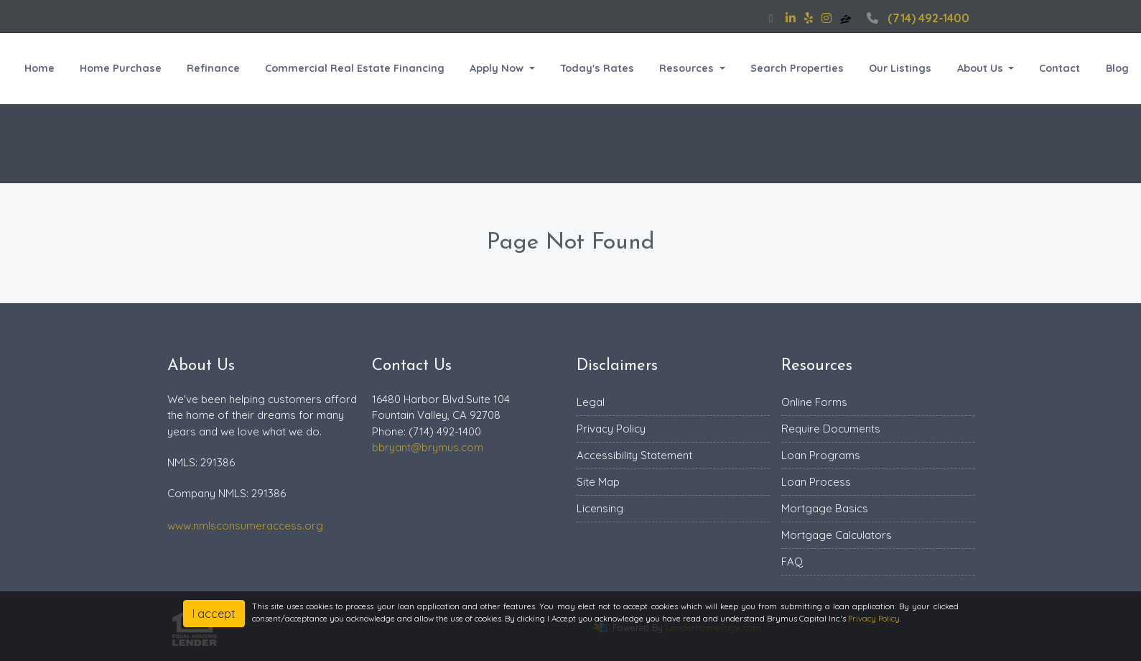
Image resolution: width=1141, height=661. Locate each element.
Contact (1059, 68)
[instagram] (826, 18)
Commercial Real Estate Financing (354, 68)
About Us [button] (981, 68)
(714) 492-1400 (916, 18)
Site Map (598, 482)
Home (39, 68)
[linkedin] (791, 18)
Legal (591, 402)
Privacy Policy (611, 428)
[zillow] (847, 18)
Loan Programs (820, 455)
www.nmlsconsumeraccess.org (245, 525)
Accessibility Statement (634, 455)
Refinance (213, 68)
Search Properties (797, 68)
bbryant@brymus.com (427, 447)
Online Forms (814, 402)
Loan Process (816, 482)
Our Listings (900, 68)
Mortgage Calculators (836, 535)
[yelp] (808, 18)
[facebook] (771, 18)
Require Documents (830, 428)
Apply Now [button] (498, 68)
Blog (1117, 68)
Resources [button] (688, 68)
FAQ (792, 561)
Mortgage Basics (824, 508)
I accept (214, 613)
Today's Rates (597, 68)
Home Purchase (121, 68)
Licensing (600, 508)
